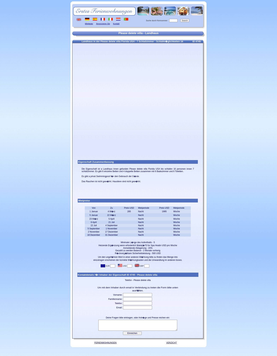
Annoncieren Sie (103, 24)
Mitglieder (89, 24)
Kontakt (116, 24)
